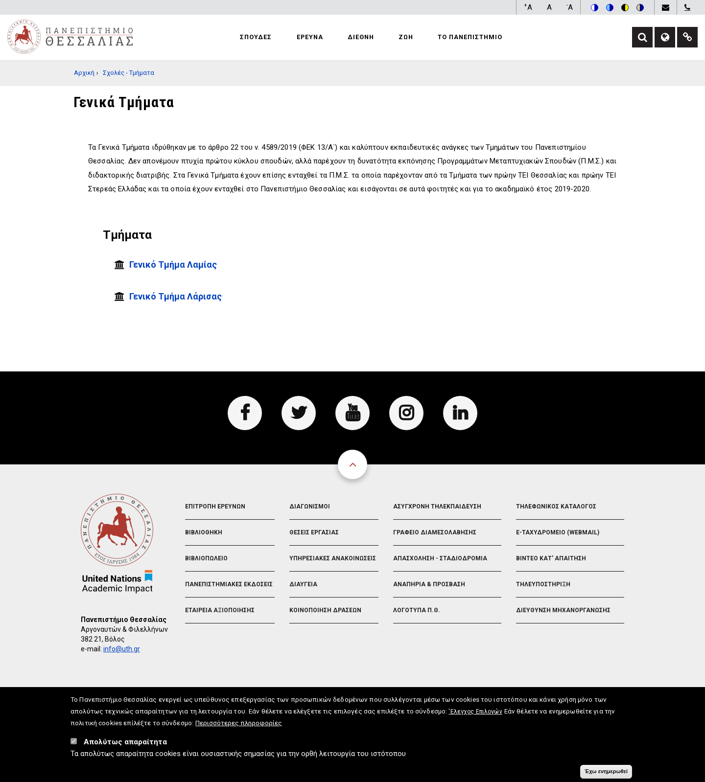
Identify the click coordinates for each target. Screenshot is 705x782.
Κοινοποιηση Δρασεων (325, 610)
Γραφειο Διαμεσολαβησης (434, 532)
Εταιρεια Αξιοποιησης (220, 610)
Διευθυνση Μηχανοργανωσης (563, 610)
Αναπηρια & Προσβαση (429, 584)
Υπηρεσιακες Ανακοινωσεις (332, 558)
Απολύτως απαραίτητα (125, 746)
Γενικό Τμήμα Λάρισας (175, 296)
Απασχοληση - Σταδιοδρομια (440, 558)
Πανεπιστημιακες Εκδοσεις (229, 584)
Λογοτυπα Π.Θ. (416, 610)
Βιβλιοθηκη (203, 532)
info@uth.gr (121, 649)
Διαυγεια (303, 584)
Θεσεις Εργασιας (314, 532)
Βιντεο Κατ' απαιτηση (551, 558)
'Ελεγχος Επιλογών (475, 716)
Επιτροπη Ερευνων (215, 506)
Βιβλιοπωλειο (206, 558)
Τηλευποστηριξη (543, 584)
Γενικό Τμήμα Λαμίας (173, 264)
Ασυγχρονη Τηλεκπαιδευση (437, 506)
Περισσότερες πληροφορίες (238, 727)
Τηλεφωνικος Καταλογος (556, 506)
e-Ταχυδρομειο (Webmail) (557, 532)
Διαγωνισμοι (309, 506)
